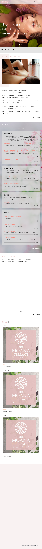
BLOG (4, 364)
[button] (19, 44)
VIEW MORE (36, 117)
